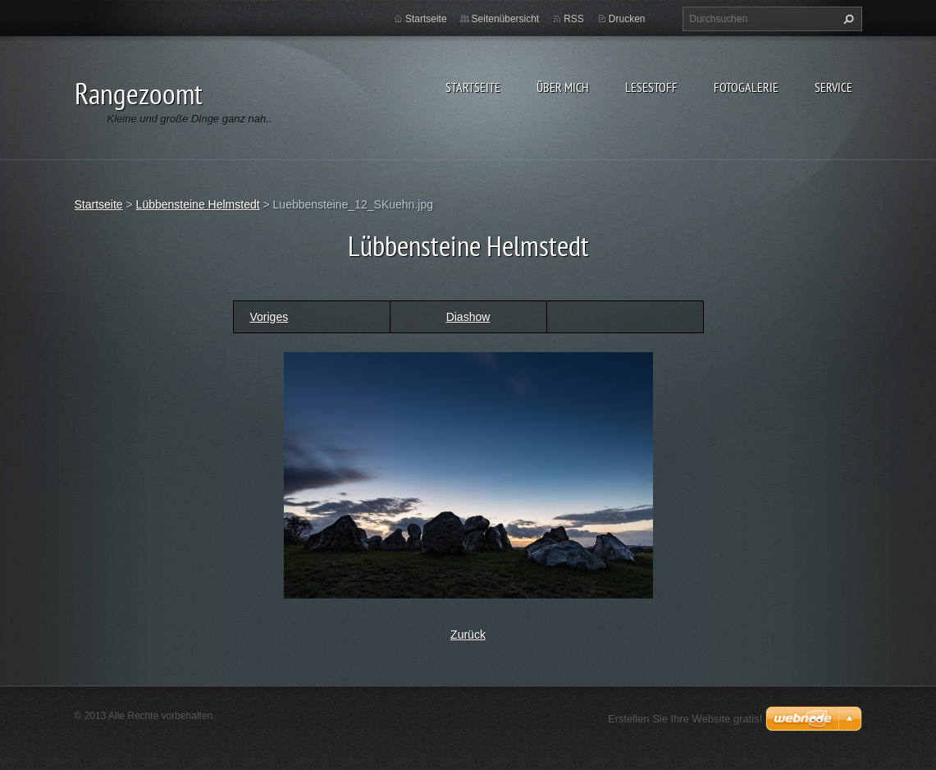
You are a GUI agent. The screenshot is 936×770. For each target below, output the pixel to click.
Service (833, 87)
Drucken (627, 19)
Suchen (846, 19)
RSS (574, 19)
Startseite (472, 87)
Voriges (269, 316)
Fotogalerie (746, 87)
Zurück (468, 634)
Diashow (468, 316)
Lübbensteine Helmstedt (198, 204)
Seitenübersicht (506, 19)
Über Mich (562, 87)
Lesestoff (651, 87)
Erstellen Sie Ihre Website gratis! (685, 719)
